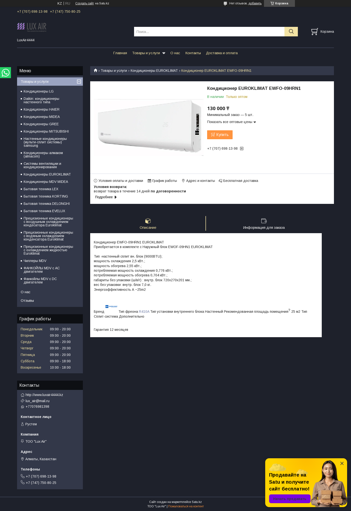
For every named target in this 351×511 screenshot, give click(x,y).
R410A (144, 312)
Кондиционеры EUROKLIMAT (154, 71)
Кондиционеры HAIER (41, 109)
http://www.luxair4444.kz (44, 395)
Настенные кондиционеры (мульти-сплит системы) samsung (45, 142)
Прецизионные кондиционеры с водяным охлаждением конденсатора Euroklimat (48, 235)
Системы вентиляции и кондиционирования (42, 165)
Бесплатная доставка (240, 181)
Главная (120, 53)
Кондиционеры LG (39, 91)
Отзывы (27, 300)
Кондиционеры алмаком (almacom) (43, 154)
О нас (175, 53)
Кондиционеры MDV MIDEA (46, 182)
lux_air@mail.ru (37, 401)
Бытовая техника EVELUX (44, 211)
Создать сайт (84, 3)
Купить (222, 135)
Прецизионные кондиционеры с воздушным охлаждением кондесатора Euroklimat (48, 221)
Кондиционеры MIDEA (42, 117)
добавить (255, 3)
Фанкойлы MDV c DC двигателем (40, 280)
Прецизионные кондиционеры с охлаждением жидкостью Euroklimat (48, 250)
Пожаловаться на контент (186, 506)
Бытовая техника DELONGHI (47, 204)
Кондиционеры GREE (41, 124)
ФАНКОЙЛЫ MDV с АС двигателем (42, 269)
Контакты (193, 53)
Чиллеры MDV (35, 261)
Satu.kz (197, 502)
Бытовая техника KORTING (46, 196)
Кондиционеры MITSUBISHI (46, 131)
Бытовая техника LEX (41, 189)
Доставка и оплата (222, 53)
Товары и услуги (146, 53)
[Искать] (291, 31)
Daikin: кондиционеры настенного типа (41, 100)
